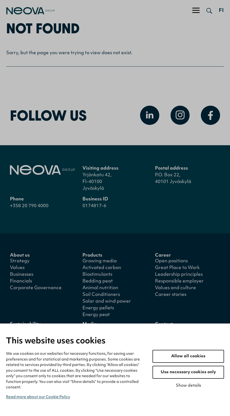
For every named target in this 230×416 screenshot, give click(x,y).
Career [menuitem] (163, 255)
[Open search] (209, 10)
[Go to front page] (27, 11)
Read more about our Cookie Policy (38, 397)
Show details (188, 386)
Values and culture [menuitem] (175, 288)
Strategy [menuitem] (20, 261)
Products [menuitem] (92, 255)
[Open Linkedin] (149, 115)
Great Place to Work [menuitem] (177, 268)
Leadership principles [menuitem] (179, 274)
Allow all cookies (188, 356)
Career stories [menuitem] (170, 294)
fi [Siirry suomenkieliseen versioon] (221, 10)
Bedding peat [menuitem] (97, 281)
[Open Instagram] (180, 115)
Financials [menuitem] (21, 281)
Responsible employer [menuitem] (179, 281)
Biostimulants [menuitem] (97, 274)
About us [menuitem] (20, 255)
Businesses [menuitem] (21, 274)
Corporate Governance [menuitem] (36, 288)
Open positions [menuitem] (171, 261)
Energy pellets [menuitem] (98, 308)
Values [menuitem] (17, 268)
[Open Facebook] (210, 115)
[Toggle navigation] (196, 10)
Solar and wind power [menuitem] (106, 301)
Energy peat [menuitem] (96, 315)
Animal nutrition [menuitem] (100, 288)
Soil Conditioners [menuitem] (101, 294)
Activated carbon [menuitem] (101, 268)
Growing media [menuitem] (99, 261)
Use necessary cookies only (188, 372)
